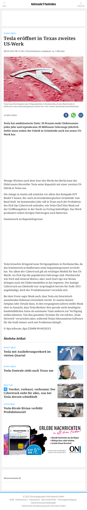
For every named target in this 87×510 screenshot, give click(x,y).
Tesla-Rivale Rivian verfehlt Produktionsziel (23, 410)
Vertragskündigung (67, 499)
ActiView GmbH (58, 506)
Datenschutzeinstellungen (43, 502)
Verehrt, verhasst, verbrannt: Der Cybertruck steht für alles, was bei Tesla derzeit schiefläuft (29, 393)
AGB (12, 499)
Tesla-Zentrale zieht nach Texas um (28, 370)
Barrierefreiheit (48, 499)
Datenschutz (21, 499)
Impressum (34, 499)
